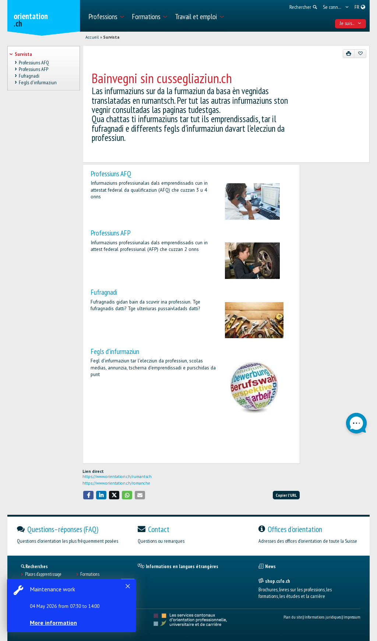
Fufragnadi (104, 292)
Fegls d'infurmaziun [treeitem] (38, 82)
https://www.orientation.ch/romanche (116, 483)
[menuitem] (106, 16)
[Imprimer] (349, 54)
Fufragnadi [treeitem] (29, 75)
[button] (88, 495)
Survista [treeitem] (23, 54)
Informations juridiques (322, 617)
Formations (89, 574)
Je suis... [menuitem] (351, 23)
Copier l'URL (286, 495)
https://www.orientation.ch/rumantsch (117, 476)
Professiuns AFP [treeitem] (33, 69)
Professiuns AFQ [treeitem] (34, 62)
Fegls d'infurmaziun (115, 351)
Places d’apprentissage (43, 574)
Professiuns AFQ (111, 173)
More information (55, 622)
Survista (111, 37)
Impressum (351, 617)
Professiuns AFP (111, 232)
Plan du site (292, 617)
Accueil (92, 37)
